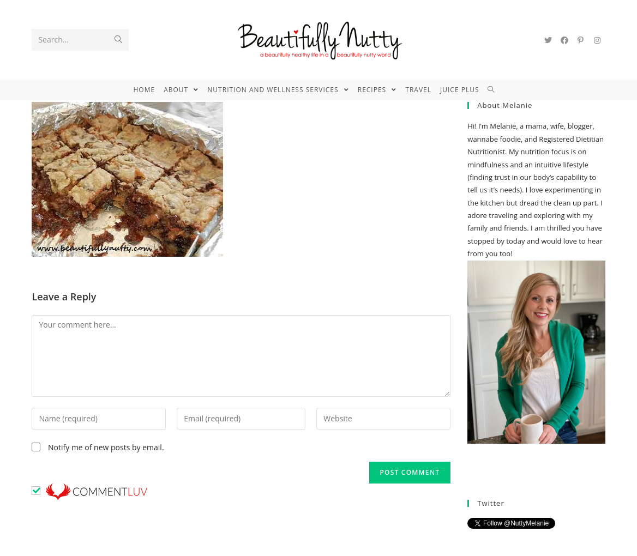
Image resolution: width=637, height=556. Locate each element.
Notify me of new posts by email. (106, 447)
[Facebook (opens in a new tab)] (564, 40)
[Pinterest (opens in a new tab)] (581, 40)
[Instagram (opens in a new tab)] (597, 40)
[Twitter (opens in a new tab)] (548, 40)
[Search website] (495, 90)
